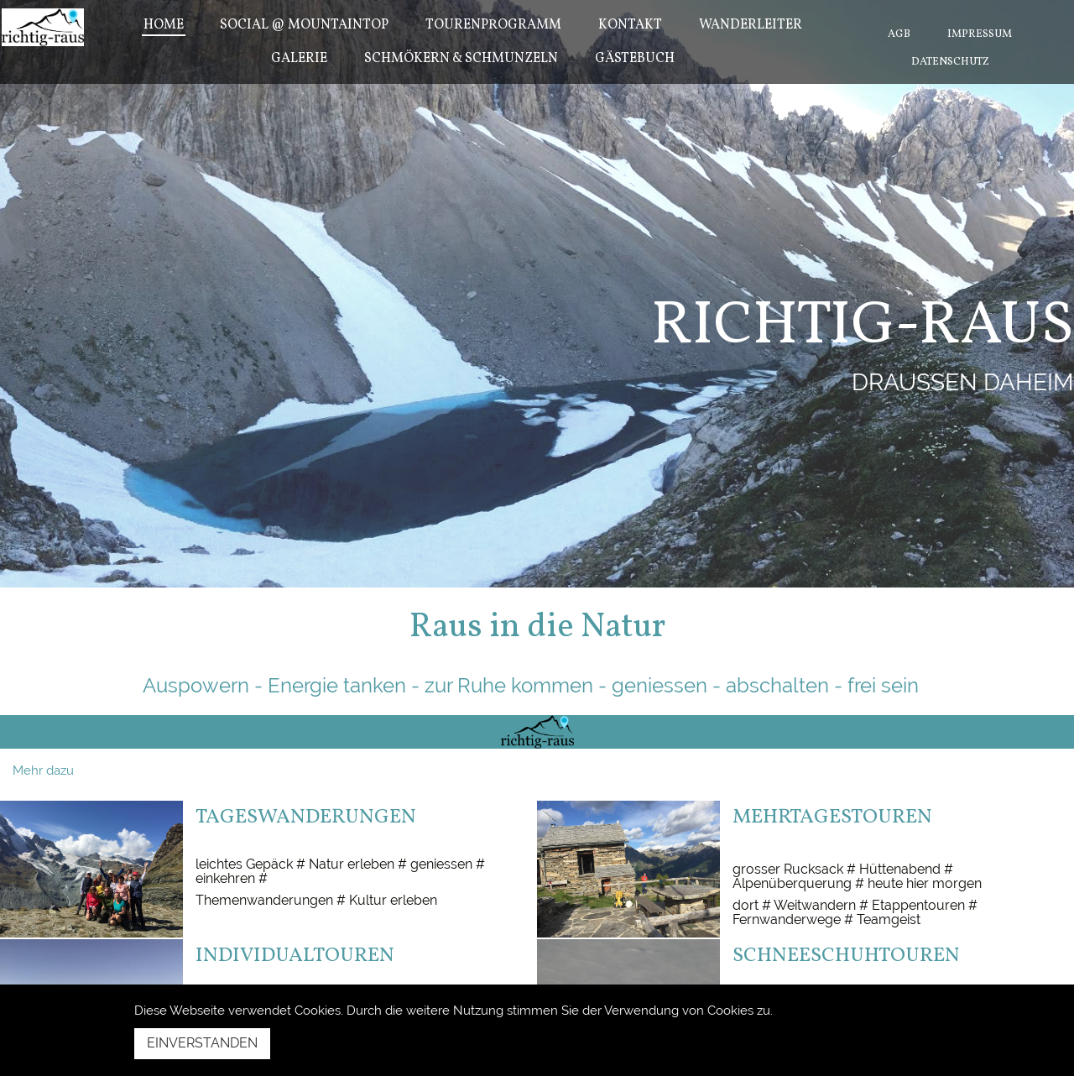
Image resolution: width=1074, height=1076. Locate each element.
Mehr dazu (43, 770)
